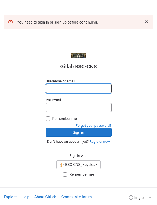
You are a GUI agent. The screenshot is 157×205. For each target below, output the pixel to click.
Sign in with (79, 156)
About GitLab (45, 197)
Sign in (78, 132)
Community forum (76, 197)
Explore (10, 197)
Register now (100, 141)
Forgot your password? (94, 125)
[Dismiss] (146, 21)
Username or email (61, 81)
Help (26, 197)
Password (53, 100)
